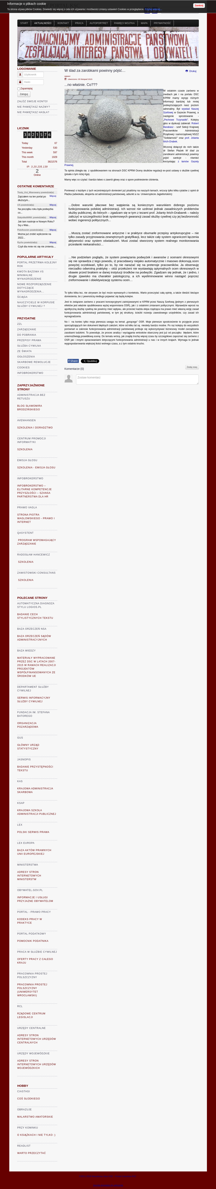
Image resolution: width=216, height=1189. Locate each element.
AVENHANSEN (26, 420)
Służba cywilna (29, 345)
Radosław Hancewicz (33, 554)
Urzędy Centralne (31, 1028)
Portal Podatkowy (31, 933)
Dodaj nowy (192, 367)
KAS (20, 781)
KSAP (21, 803)
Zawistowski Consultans (36, 572)
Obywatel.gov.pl (30, 890)
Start (24, 23)
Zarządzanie (26, 329)
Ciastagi (23, 1091)
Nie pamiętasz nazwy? (33, 106)
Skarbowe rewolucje (34, 362)
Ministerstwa (27, 864)
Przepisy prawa (29, 340)
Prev (22, 48)
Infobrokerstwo (30, 373)
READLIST (24, 1145)
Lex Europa (26, 843)
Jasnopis (24, 759)
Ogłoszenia (26, 356)
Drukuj (190, 71)
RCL (20, 1006)
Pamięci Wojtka (124, 23)
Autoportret (99, 23)
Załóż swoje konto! (32, 101)
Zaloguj (24, 94)
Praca (79, 23)
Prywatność (162, 23)
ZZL (19, 324)
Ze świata (24, 351)
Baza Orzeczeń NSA (32, 628)
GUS (20, 737)
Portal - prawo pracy (34, 912)
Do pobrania (26, 334)
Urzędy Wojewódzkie (33, 1053)
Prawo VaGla (27, 507)
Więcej (52, 196)
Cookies (23, 367)
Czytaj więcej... (153, 9)
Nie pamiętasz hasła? (33, 112)
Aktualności (42, 23)
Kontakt (63, 23)
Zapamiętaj (26, 88)
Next (193, 48)
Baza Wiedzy (26, 650)
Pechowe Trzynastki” (176, 119)
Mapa (144, 23)
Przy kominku (27, 1127)
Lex (20, 824)
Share (73, 361)
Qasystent (25, 532)
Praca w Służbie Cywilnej (37, 951)
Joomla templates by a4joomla (108, 1185)
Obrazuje (24, 1109)
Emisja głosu (27, 460)
